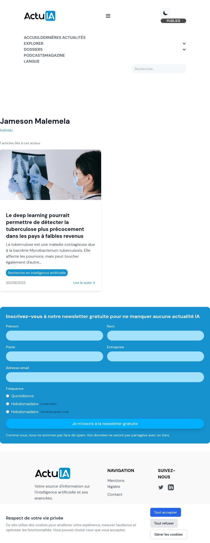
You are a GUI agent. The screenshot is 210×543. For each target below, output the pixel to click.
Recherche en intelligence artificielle (37, 273)
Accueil (32, 37)
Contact (114, 494)
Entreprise (115, 347)
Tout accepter (165, 512)
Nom (111, 326)
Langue (32, 61)
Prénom (12, 326)
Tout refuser (164, 523)
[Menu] (108, 16)
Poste (10, 347)
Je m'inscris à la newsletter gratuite (105, 423)
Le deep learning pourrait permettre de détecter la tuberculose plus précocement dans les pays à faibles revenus (45, 225)
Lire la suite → (84, 282)
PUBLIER (173, 21)
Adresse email (17, 368)
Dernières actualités (63, 37)
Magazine (55, 55)
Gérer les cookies (168, 534)
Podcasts (34, 55)
